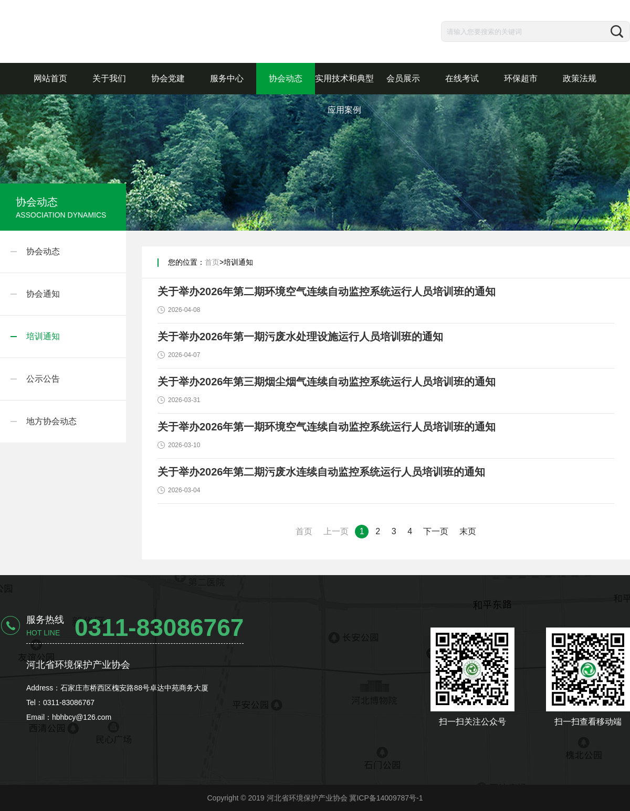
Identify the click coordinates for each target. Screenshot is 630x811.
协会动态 (285, 78)
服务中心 (227, 78)
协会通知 (43, 293)
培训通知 (43, 336)
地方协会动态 (51, 421)
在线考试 (462, 78)
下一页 (435, 531)
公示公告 (43, 378)
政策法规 (579, 78)
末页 (467, 531)
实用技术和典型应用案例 (344, 94)
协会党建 (168, 78)
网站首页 (50, 78)
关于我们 (109, 78)
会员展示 (403, 78)
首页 (212, 262)
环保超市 (521, 78)
